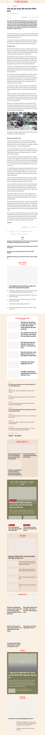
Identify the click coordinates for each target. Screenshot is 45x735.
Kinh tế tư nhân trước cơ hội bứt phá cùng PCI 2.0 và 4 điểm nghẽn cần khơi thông (28, 353)
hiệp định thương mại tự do (26, 231)
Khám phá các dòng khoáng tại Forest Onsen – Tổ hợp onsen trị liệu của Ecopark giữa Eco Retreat (21, 429)
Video (16, 482)
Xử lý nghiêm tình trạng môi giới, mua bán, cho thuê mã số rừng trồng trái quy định (29, 334)
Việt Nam (15, 6)
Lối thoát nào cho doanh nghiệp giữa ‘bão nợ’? (19, 303)
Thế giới (10, 435)
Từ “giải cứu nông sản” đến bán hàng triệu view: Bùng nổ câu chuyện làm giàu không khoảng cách (27, 563)
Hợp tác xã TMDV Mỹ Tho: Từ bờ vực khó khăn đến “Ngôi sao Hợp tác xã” (22, 675)
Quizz (22, 484)
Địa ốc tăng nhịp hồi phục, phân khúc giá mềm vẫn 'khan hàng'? (15, 529)
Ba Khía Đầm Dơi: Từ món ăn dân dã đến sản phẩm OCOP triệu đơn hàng (27, 570)
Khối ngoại (13, 234)
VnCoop (22, 536)
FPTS (17, 231)
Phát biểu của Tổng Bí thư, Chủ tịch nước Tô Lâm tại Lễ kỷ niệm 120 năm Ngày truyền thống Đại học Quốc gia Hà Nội (22, 241)
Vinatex (19, 234)
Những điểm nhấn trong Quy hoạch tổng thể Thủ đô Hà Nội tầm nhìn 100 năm (21, 505)
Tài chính (10, 382)
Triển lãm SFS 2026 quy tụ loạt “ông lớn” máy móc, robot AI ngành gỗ (22, 257)
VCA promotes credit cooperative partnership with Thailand (30, 455)
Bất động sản (11, 408)
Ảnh (11, 482)
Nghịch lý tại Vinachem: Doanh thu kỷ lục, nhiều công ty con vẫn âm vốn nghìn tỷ (22, 247)
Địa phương (18, 435)
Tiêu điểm (9, 6)
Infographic (10, 420)
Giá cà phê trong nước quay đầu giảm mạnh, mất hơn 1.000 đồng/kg (20, 252)
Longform (32, 482)
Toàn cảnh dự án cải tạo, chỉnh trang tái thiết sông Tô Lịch (29, 529)
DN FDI (12, 231)
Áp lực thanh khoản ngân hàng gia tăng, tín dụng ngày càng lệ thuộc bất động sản (21, 404)
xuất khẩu (25, 234)
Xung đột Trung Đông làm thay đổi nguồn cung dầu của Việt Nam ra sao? (29, 373)
